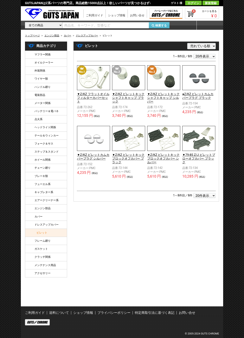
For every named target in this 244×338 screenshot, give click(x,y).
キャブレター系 (43, 192)
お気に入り (185, 25)
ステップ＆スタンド (46, 151)
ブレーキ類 (41, 176)
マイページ (207, 25)
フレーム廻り (42, 240)
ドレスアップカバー (46, 224)
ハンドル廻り (42, 86)
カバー (38, 216)
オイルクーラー (43, 62)
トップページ (32, 35)
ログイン (193, 3)
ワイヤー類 (41, 78)
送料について (59, 313)
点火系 (38, 119)
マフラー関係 (42, 54)
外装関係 (39, 70)
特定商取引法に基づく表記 (154, 313)
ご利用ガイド (94, 15)
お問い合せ (137, 15)
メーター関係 (42, 103)
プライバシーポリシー (113, 313)
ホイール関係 (42, 159)
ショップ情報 (116, 15)
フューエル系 (42, 184)
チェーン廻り (42, 167)
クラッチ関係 (42, 256)
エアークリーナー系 (46, 200)
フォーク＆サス (43, 143)
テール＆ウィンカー (46, 135)
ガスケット (41, 248)
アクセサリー (42, 273)
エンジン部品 (42, 208)
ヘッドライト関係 (45, 127)
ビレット (42, 232)
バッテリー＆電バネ (46, 111)
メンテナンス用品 (45, 265)
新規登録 (211, 3)
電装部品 (39, 95)
